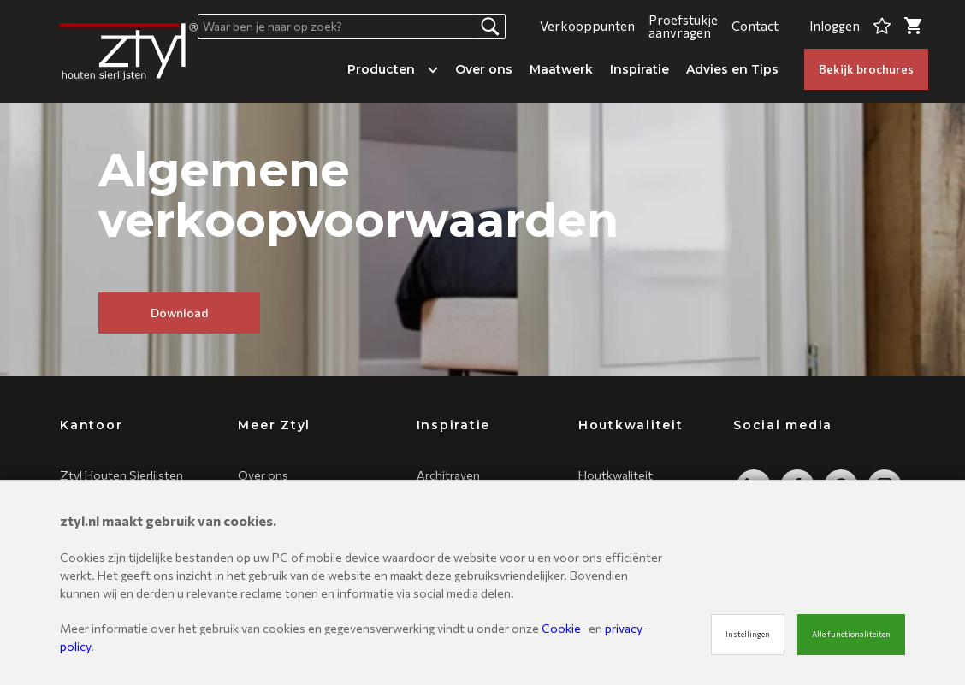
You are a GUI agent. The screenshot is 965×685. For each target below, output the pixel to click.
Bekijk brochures (866, 69)
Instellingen (747, 634)
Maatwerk (561, 69)
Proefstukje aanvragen (683, 26)
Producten (392, 69)
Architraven (448, 475)
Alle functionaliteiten (851, 634)
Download (179, 312)
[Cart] (912, 26)
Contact (755, 25)
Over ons (483, 69)
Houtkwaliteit (615, 475)
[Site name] (129, 51)
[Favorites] (882, 26)
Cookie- (564, 628)
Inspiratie (639, 69)
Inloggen (834, 25)
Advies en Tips (732, 69)
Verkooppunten (587, 25)
